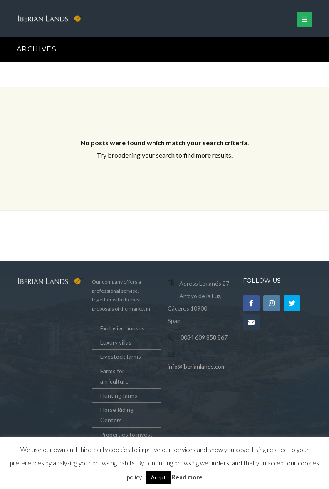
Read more (187, 477)
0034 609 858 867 (204, 337)
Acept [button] (158, 477)
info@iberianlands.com (197, 366)
